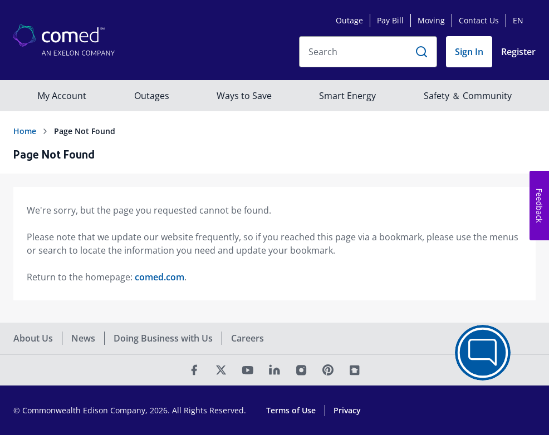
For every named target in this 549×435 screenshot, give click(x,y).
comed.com (159, 277)
